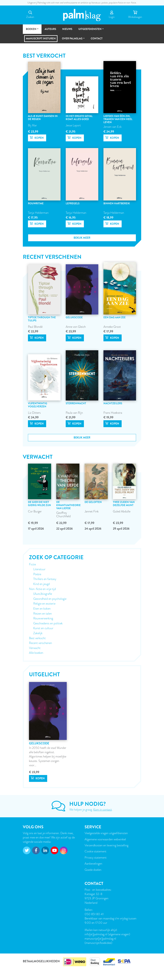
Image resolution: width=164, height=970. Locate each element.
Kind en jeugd (41, 584)
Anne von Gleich (76, 326)
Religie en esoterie (44, 603)
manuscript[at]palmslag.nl (100, 938)
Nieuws (67, 29)
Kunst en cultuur (43, 628)
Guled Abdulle (121, 511)
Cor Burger (35, 511)
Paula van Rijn (74, 412)
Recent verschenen (40, 642)
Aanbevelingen (93, 863)
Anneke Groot (112, 326)
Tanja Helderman (38, 212)
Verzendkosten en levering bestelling (106, 845)
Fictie (32, 564)
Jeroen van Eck (112, 126)
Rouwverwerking (43, 618)
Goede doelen (93, 870)
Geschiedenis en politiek (48, 623)
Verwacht (34, 647)
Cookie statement (95, 851)
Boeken (31, 30)
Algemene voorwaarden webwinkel (105, 839)
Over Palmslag (72, 40)
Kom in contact (102, 809)
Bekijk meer (82, 238)
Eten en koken (42, 608)
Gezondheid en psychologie (49, 598)
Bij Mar (32, 125)
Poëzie (37, 574)
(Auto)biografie (42, 593)
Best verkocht (37, 638)
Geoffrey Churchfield (63, 514)
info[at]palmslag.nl (96, 934)
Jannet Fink (92, 511)
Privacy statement (96, 857)
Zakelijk (38, 633)
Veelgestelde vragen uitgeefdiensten (106, 833)
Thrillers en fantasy (44, 579)
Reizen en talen (42, 613)
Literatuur (39, 569)
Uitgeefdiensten (90, 30)
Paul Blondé (35, 326)
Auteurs (50, 29)
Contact (97, 38)
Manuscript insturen (41, 38)
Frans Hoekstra (112, 412)
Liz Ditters (34, 412)
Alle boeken (36, 652)
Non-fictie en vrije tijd (42, 588)
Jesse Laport (73, 125)
